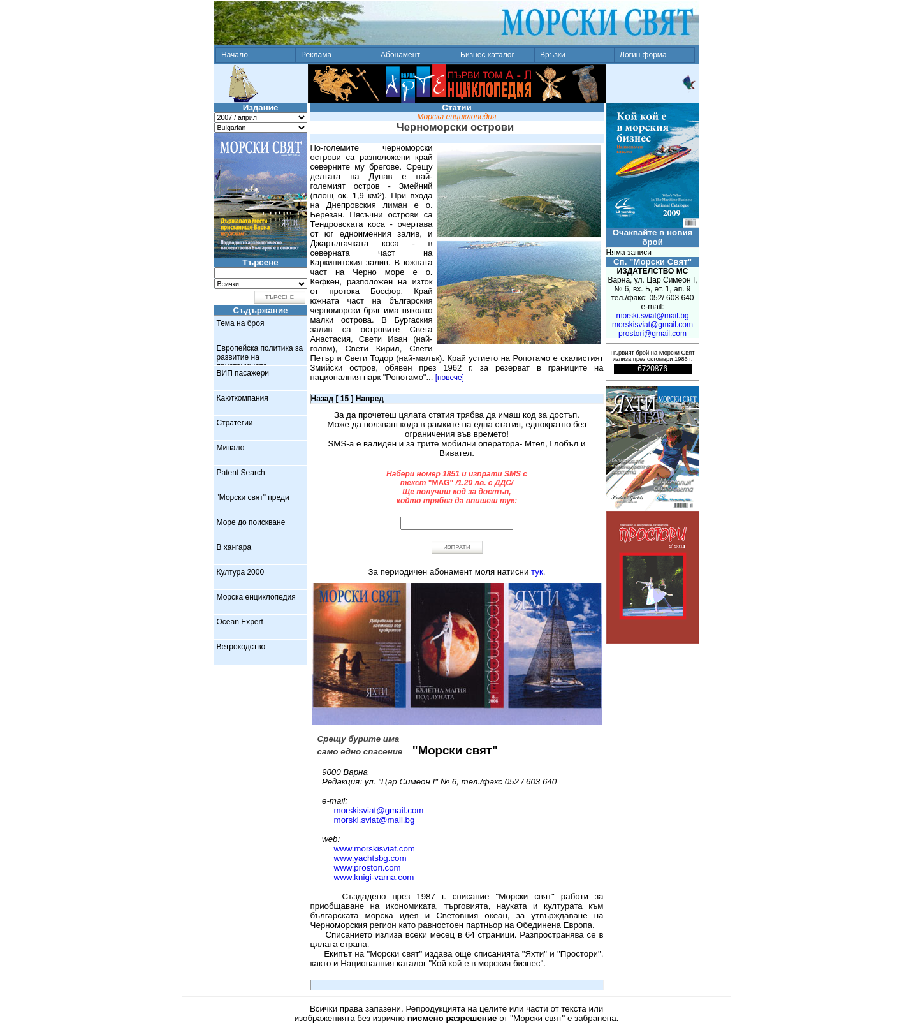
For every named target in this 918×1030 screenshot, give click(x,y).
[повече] (449, 377)
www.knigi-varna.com (374, 877)
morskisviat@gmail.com (379, 810)
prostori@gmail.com (652, 333)
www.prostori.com (367, 867)
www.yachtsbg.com (370, 858)
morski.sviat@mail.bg (374, 820)
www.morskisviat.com (374, 848)
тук (537, 572)
